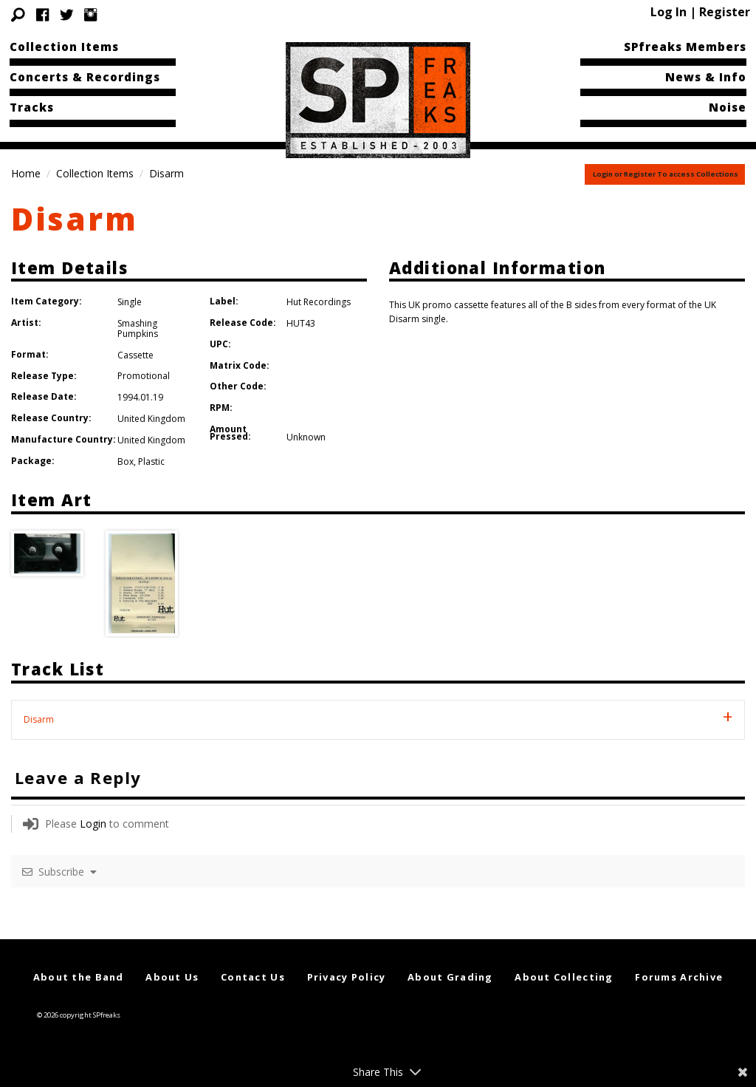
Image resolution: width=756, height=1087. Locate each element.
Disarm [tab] (39, 719)
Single (129, 302)
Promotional (143, 375)
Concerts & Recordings (85, 76)
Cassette (135, 355)
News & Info (705, 76)
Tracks (32, 107)
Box (125, 461)
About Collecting (564, 977)
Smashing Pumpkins (137, 328)
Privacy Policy (346, 977)
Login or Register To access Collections (665, 174)
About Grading (450, 977)
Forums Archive (679, 977)
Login (93, 824)
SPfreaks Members (685, 46)
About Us (172, 977)
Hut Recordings (318, 302)
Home (26, 173)
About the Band (78, 977)
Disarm (74, 218)
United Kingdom (151, 418)
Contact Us (253, 977)
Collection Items (64, 46)
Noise (727, 107)
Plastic (151, 461)
